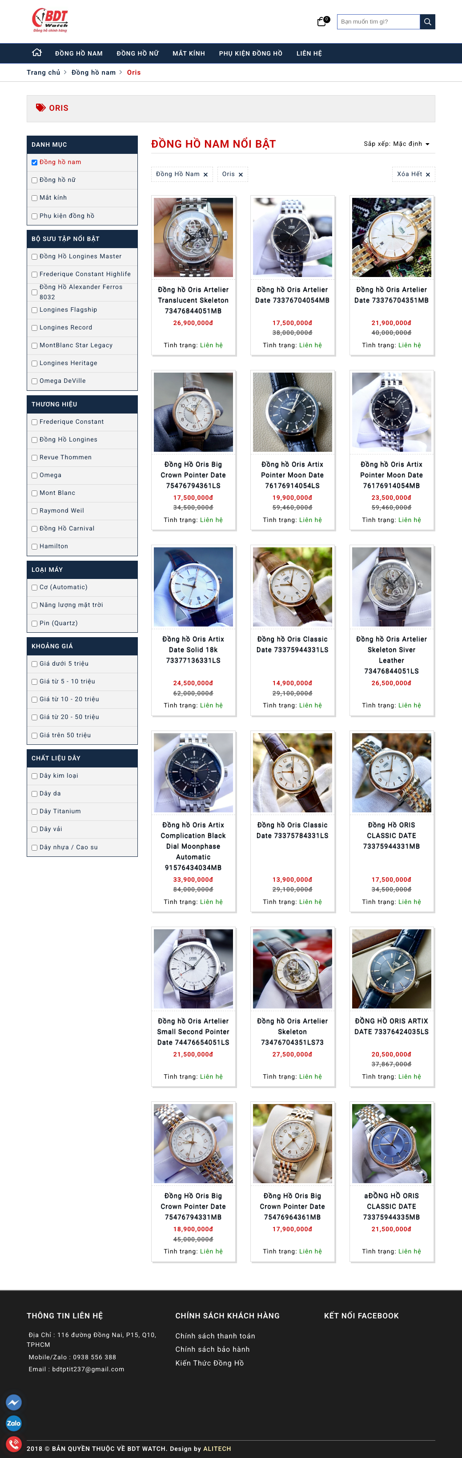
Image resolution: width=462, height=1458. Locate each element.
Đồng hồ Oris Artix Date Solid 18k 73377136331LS (193, 649)
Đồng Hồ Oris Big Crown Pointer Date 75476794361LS (193, 475)
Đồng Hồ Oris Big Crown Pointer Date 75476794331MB (193, 1206)
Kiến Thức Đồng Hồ (210, 1363)
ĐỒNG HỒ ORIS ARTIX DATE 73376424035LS (391, 1026)
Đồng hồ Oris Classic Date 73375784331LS (293, 830)
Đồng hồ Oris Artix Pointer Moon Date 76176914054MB (391, 475)
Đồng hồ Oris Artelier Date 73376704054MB (292, 294)
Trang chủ (43, 72)
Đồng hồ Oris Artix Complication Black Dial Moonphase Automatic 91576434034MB (193, 846)
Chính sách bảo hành (213, 1349)
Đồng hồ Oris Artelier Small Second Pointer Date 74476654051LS (193, 1031)
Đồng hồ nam (94, 72)
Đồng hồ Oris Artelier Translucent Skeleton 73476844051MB (193, 300)
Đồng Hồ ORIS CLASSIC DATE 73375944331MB (391, 835)
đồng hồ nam (79, 53)
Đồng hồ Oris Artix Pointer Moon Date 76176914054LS (292, 475)
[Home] (37, 53)
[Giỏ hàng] (321, 21)
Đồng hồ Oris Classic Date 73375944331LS (293, 644)
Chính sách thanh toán (216, 1336)
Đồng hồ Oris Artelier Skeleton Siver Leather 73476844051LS (391, 655)
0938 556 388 (95, 1357)
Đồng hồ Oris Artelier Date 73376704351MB (391, 294)
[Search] (427, 21)
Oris (134, 72)
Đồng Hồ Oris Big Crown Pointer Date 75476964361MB (292, 1206)
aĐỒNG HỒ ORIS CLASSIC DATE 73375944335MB (391, 1206)
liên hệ (309, 53)
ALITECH (217, 1449)
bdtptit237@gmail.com (88, 1369)
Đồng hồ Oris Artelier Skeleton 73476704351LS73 (292, 1031)
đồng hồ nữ (138, 53)
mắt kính (189, 53)
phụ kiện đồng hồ (251, 53)
